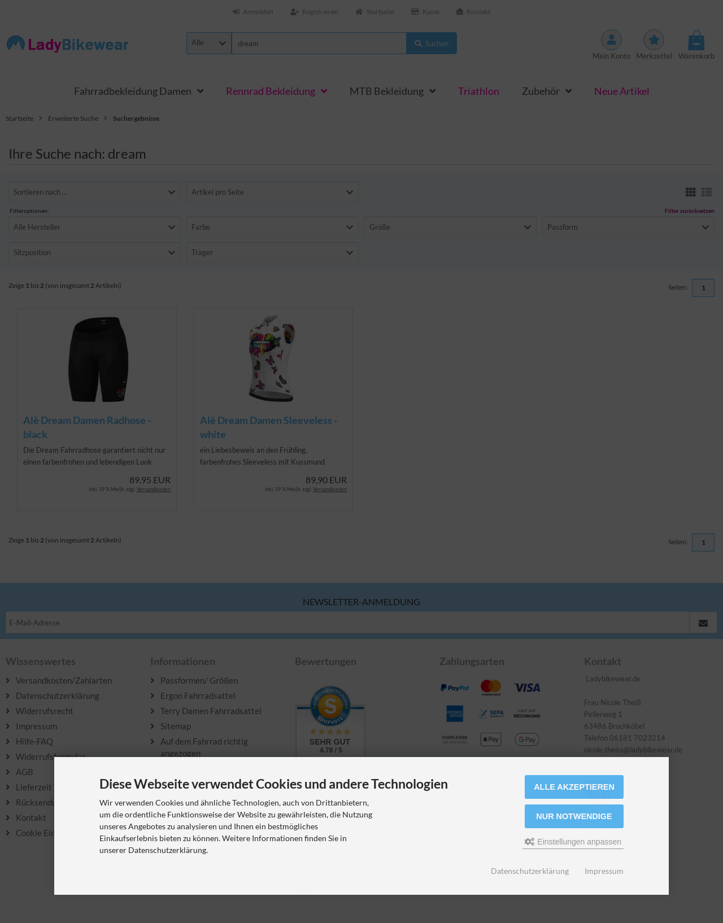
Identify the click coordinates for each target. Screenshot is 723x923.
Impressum (604, 871)
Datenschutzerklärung (530, 871)
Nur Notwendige (574, 816)
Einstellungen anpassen (573, 841)
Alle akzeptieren (574, 786)
